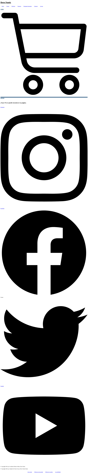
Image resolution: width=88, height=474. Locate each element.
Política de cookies (49, 472)
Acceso (41, 6)
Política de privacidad (38, 472)
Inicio (3, 6)
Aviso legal (30, 472)
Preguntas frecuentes (28, 6)
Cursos (7, 6)
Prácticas (13, 6)
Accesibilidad (57, 472)
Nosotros (19, 6)
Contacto (36, 6)
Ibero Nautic (5, 2)
